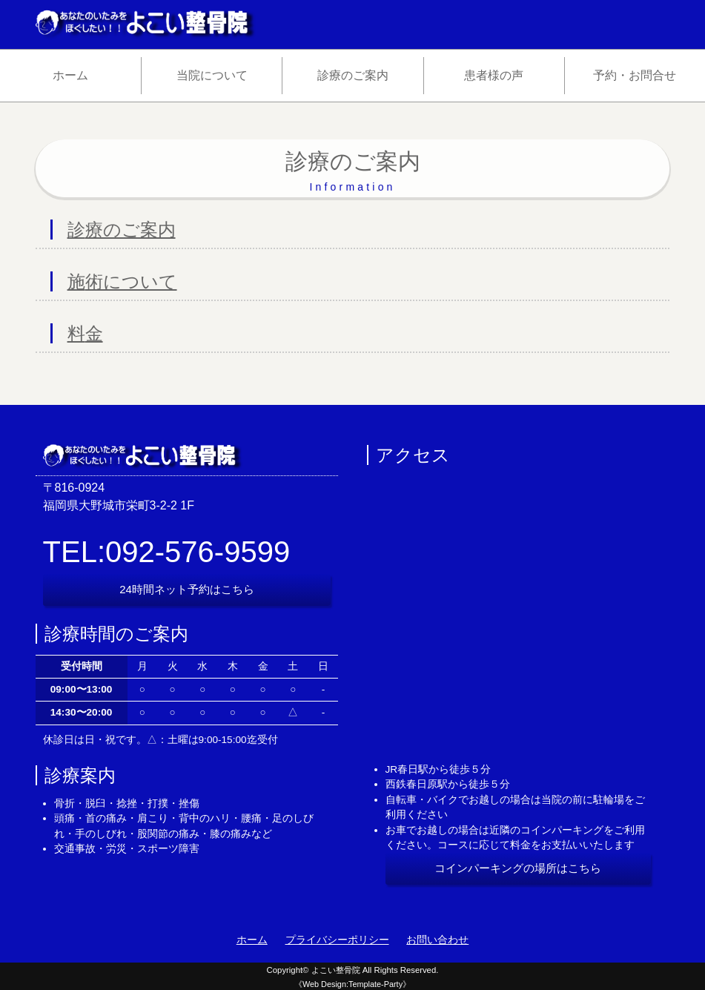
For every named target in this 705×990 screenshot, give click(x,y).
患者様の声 (493, 75)
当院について (212, 75)
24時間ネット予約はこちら (186, 589)
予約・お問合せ (634, 75)
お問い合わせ (437, 940)
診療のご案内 (352, 75)
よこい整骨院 (335, 970)
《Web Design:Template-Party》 (352, 984)
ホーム (70, 75)
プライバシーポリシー (337, 940)
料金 (85, 333)
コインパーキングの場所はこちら (517, 868)
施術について (122, 281)
